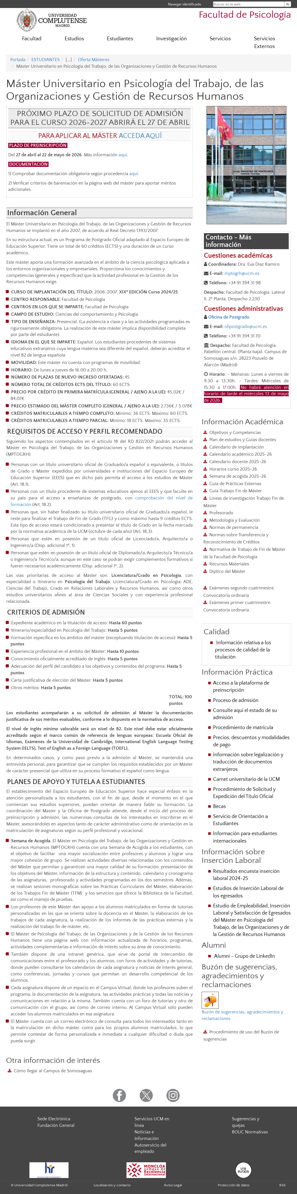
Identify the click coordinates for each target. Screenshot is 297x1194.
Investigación (171, 39)
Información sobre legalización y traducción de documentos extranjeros (248, 762)
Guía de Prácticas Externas (235, 483)
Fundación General (56, 1125)
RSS (282, 1185)
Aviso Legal (173, 1185)
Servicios (220, 39)
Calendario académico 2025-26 (240, 454)
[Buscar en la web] (287, 4)
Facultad (31, 39)
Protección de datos (234, 1185)
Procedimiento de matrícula (243, 728)
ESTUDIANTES (45, 59)
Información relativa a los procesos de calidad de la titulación (243, 650)
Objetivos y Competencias (235, 432)
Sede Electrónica (53, 1118)
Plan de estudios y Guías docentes (242, 439)
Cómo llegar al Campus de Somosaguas (53, 1070)
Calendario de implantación (236, 447)
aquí (123, 154)
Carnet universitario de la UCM (246, 779)
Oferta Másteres (93, 59)
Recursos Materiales (229, 564)
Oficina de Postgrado (228, 317)
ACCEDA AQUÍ (140, 136)
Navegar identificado (184, 4)
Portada (17, 59)
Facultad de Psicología (245, 15)
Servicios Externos (264, 42)
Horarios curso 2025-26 (233, 469)
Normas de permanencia (233, 527)
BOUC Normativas (250, 1132)
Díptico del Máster (227, 571)
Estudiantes (120, 39)
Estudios (74, 39)
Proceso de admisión (235, 700)
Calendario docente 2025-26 (237, 461)
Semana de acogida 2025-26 (237, 476)
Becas (219, 806)
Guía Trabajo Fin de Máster (235, 490)
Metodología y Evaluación (234, 520)
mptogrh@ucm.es (241, 273)
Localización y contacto (112, 1185)
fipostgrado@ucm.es (247, 326)
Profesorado (221, 512)
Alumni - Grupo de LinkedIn (244, 956)
